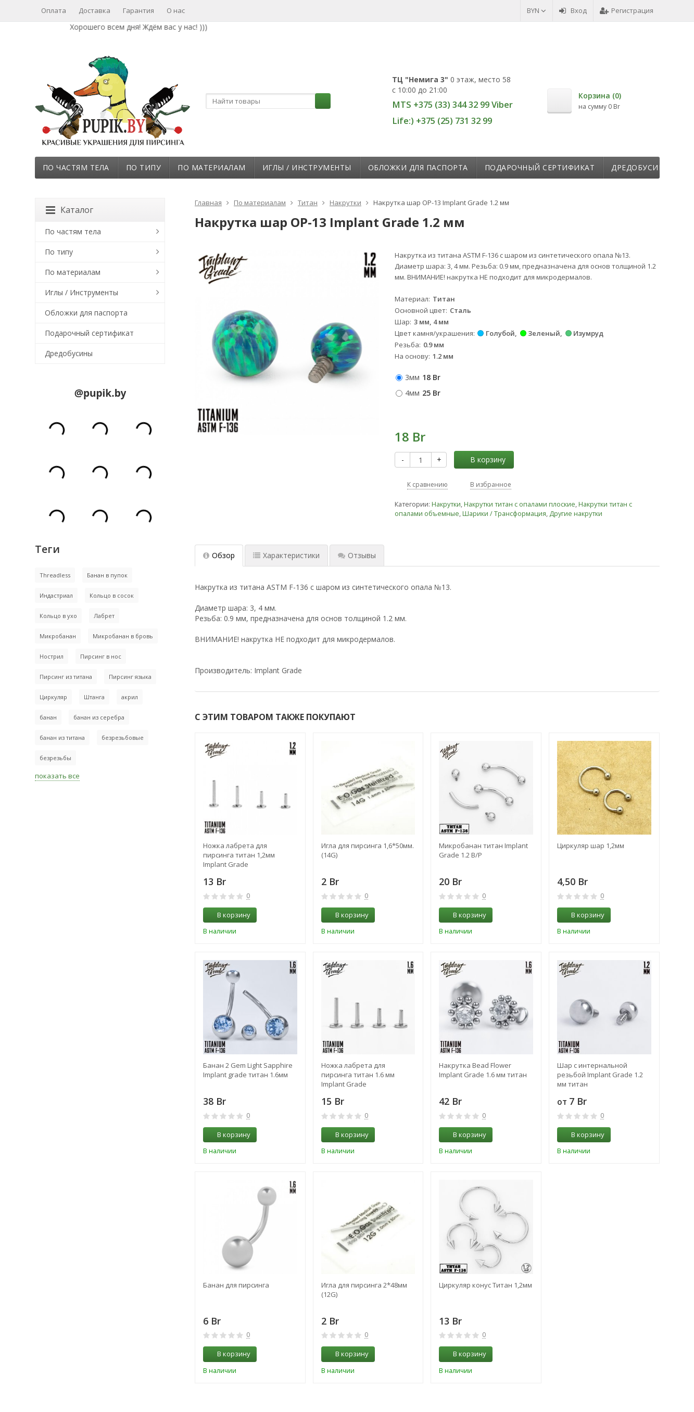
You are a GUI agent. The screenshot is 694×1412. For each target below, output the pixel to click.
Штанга (94, 697)
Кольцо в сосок (112, 595)
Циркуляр (53, 697)
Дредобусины (641, 167)
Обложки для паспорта (418, 167)
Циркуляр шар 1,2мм (590, 845)
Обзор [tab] (219, 555)
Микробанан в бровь (123, 636)
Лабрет (104, 616)
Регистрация (626, 10)
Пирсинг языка (130, 676)
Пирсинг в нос (100, 656)
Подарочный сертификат (540, 167)
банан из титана (62, 737)
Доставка (94, 10)
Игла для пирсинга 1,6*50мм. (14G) (367, 850)
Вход (573, 10)
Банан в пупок (107, 575)
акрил (129, 697)
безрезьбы (55, 758)
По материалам (212, 167)
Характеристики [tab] (286, 555)
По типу (143, 167)
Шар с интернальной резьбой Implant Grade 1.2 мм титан (600, 1075)
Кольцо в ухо (58, 616)
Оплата (53, 10)
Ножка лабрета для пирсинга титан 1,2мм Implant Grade (239, 855)
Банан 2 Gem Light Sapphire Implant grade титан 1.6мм (248, 1070)
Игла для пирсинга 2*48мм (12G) (364, 1289)
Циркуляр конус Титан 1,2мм (485, 1285)
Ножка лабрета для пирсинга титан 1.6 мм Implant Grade (358, 1075)
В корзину (482, 459)
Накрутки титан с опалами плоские (519, 504)
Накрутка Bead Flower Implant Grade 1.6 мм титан (483, 1070)
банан (48, 717)
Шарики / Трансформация (504, 513)
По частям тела (76, 167)
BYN (536, 10)
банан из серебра (98, 717)
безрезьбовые (123, 737)
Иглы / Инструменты (306, 167)
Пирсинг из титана (66, 676)
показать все (57, 775)
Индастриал (56, 595)
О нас (176, 10)
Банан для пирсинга (236, 1285)
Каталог (69, 210)
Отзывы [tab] (357, 555)
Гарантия (138, 10)
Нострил (52, 656)
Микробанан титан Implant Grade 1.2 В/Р (483, 850)
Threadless (55, 575)
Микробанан (58, 636)
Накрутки (446, 504)
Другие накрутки (575, 513)
